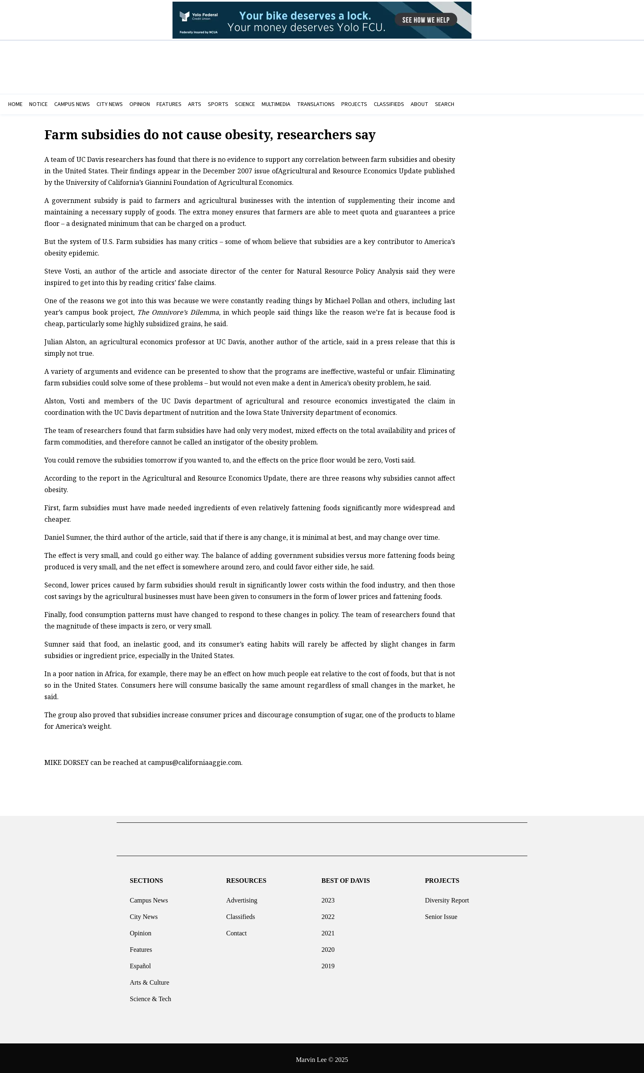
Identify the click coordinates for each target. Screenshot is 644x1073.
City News (144, 913)
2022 (328, 913)
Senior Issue (441, 913)
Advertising (242, 896)
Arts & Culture (149, 979)
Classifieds (240, 913)
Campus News (149, 896)
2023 (328, 896)
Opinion (140, 929)
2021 (328, 929)
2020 (328, 946)
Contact (236, 929)
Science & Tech (150, 995)
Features (141, 946)
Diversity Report (447, 896)
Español (140, 962)
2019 (328, 962)
